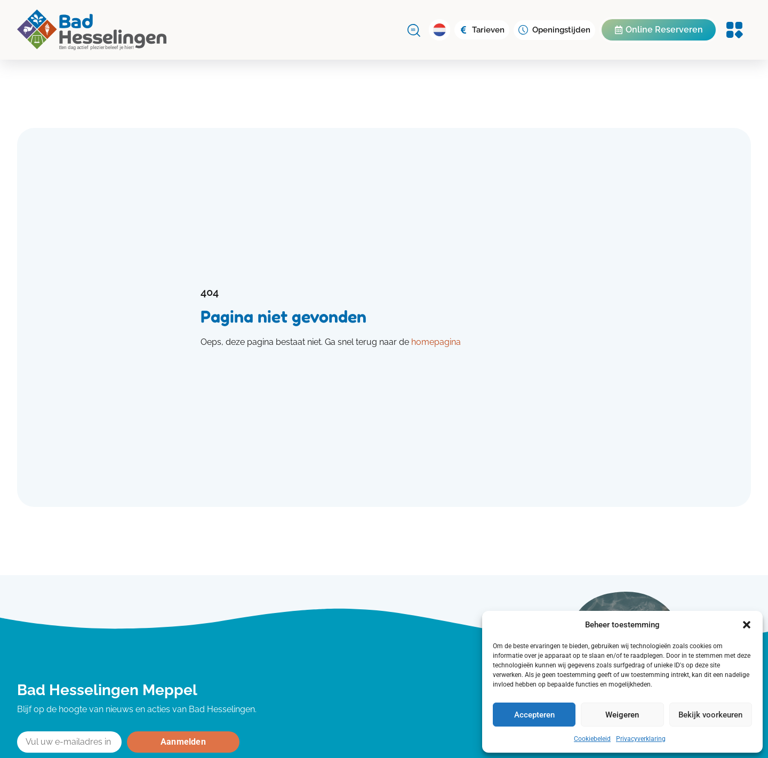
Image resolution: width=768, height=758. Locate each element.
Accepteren (534, 715)
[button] (746, 624)
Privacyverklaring (641, 739)
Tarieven (488, 30)
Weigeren (622, 715)
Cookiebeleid (592, 739)
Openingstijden (561, 30)
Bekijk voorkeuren (710, 715)
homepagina (436, 342)
